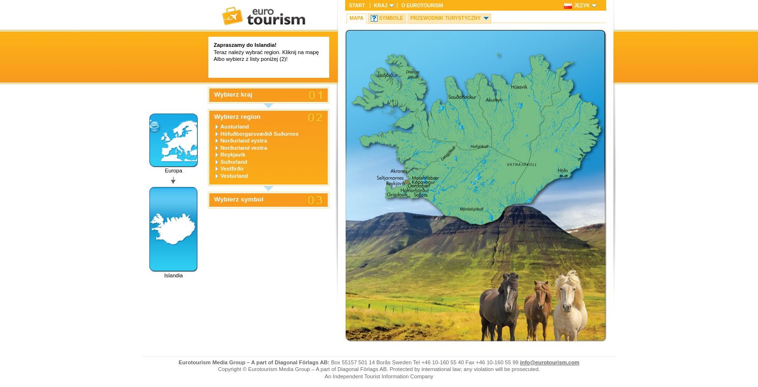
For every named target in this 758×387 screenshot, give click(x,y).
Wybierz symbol (238, 199)
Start (357, 5)
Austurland (234, 126)
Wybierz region (237, 117)
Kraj (380, 5)
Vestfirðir (232, 169)
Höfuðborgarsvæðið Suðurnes (259, 134)
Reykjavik (233, 155)
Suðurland (233, 162)
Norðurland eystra (243, 140)
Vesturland (234, 176)
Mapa (357, 18)
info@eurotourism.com (550, 362)
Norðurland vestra (243, 148)
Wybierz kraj (233, 94)
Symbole (391, 18)
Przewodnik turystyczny (445, 18)
